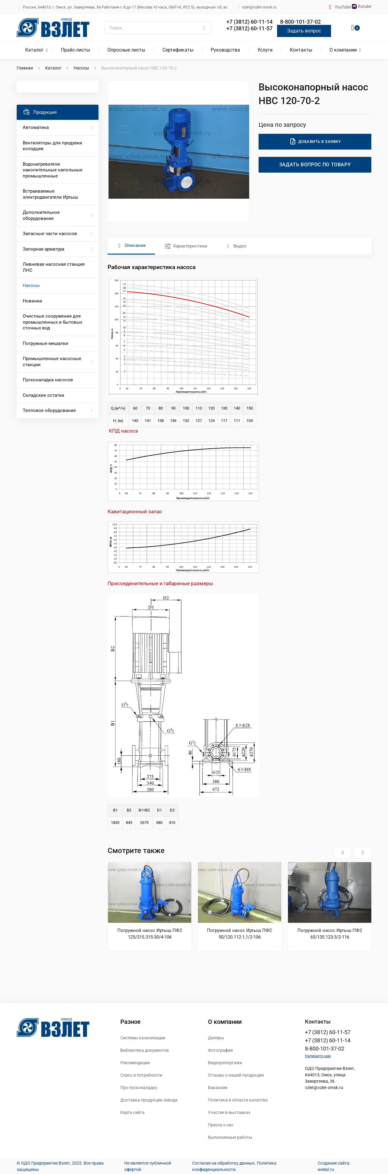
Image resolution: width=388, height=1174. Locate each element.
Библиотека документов (144, 1050)
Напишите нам (318, 1056)
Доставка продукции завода (149, 1100)
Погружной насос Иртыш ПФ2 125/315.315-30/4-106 (149, 934)
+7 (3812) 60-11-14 (249, 22)
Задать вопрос (304, 31)
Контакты (301, 50)
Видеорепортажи (225, 1062)
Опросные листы (126, 50)
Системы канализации (142, 1037)
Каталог (34, 50)
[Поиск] (158, 27)
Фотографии (220, 1050)
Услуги (265, 50)
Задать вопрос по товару (315, 164)
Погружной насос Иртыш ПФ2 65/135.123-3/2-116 (329, 934)
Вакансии (217, 1087)
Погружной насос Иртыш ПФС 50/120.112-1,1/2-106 (239, 934)
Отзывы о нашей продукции (236, 1075)
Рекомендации (135, 1062)
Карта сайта (132, 1112)
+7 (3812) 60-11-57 (249, 28)
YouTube (343, 7)
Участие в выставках (229, 1112)
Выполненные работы (230, 1137)
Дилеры (216, 1037)
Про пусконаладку (138, 1087)
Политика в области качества (238, 1100)
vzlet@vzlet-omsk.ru (324, 1087)
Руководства (225, 50)
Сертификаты (177, 50)
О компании (343, 50)
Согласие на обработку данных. (224, 1163)
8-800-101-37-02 (300, 22)
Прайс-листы (75, 50)
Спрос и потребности (141, 1075)
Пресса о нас (220, 1124)
